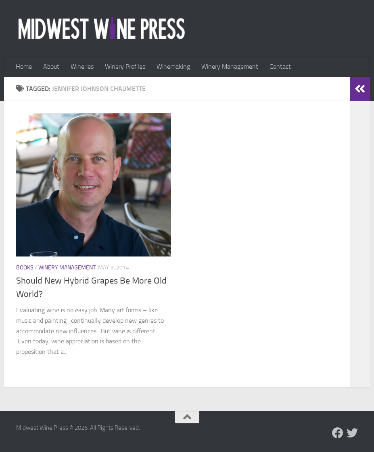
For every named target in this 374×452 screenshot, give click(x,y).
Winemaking (173, 66)
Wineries (82, 66)
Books (24, 267)
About (51, 66)
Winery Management (229, 66)
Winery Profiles (125, 66)
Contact (280, 66)
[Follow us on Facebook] (337, 433)
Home (24, 66)
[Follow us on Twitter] (352, 433)
